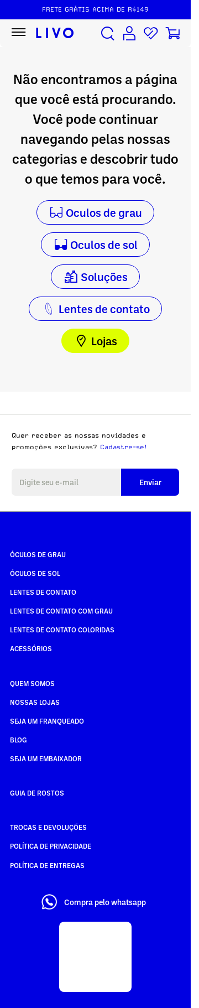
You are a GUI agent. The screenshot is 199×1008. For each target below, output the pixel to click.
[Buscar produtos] (108, 33)
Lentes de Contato (43, 592)
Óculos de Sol (35, 573)
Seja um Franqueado (47, 720)
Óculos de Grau (38, 554)
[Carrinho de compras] (172, 33)
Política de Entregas (47, 865)
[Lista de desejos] (151, 33)
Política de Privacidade (50, 845)
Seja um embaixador (46, 758)
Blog (18, 739)
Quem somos (32, 683)
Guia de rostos (37, 792)
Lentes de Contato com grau (61, 610)
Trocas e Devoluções (48, 827)
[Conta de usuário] (129, 33)
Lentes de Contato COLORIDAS (62, 629)
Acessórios (31, 648)
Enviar (150, 482)
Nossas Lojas (35, 702)
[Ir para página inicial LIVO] (55, 33)
